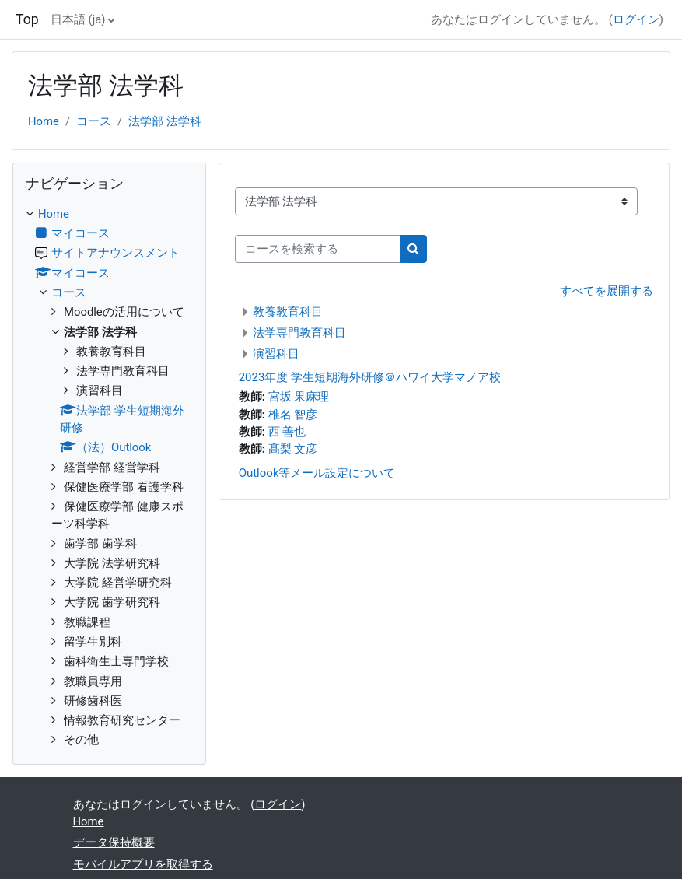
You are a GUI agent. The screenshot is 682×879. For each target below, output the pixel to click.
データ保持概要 (114, 842)
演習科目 (276, 354)
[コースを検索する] (318, 249)
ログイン (636, 19)
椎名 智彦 (293, 415)
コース (93, 121)
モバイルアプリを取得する (143, 864)
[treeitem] (109, 477)
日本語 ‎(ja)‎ (78, 19)
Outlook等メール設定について (317, 473)
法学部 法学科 (164, 121)
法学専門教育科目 (299, 333)
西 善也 (287, 432)
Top (27, 19)
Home (43, 121)
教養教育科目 (288, 312)
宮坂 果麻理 (299, 397)
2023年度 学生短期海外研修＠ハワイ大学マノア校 (370, 377)
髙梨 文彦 (293, 449)
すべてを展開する (606, 291)
